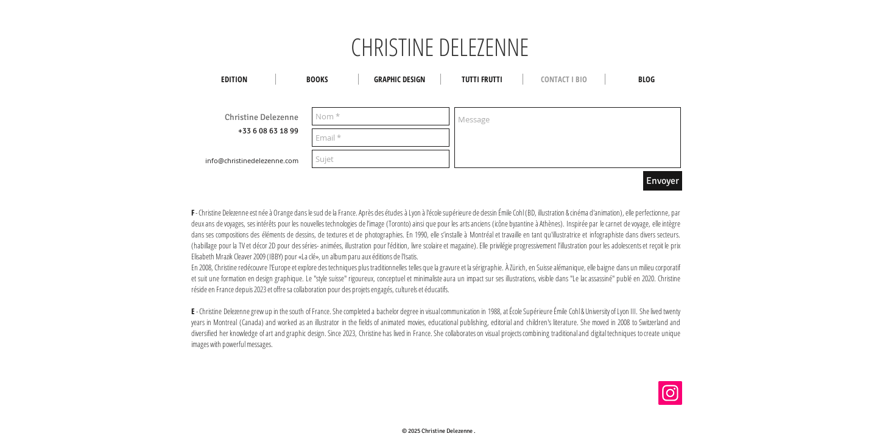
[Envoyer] (662, 181)
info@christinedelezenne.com (251, 160)
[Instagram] (670, 393)
